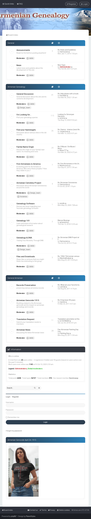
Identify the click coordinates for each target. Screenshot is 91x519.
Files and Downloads (25, 256)
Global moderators (35, 368)
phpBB (13, 516)
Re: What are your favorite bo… (69, 284)
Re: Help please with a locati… (68, 93)
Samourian (64, 51)
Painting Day (64, 333)
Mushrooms (64, 165)
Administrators (21, 368)
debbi (30, 58)
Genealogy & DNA (24, 237)
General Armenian (15, 277)
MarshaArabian (65, 258)
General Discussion (25, 93)
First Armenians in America (28, 163)
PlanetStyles (30, 516)
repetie (62, 301)
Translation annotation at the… (69, 318)
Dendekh (63, 95)
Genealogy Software (25, 203)
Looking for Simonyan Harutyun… (66, 115)
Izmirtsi (62, 118)
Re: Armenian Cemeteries (67, 182)
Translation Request (25, 319)
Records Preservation (26, 284)
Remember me (13, 417)
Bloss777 (63, 150)
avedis (62, 203)
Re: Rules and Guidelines (67, 49)
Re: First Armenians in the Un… (69, 163)
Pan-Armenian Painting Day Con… (68, 330)
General (11, 42)
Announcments (23, 50)
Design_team (23, 107)
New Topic (61, 65)
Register (15, 396)
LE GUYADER (64, 320)
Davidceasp (73, 378)
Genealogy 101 (23, 220)
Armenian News (23, 329)
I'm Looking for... (23, 114)
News (18, 65)
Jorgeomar (64, 131)
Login (8, 396)
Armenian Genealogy (16, 86)
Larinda (62, 286)
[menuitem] (19, 4)
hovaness (22, 196)
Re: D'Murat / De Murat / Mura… (67, 147)
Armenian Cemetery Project (28, 182)
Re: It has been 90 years (66, 300)
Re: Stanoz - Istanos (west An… (69, 129)
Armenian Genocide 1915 (27, 300)
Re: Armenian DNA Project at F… (68, 238)
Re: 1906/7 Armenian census (68, 256)
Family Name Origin (25, 146)
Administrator (65, 66)
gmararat (63, 222)
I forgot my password (14, 430)
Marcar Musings (64, 220)
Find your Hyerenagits (26, 129)
